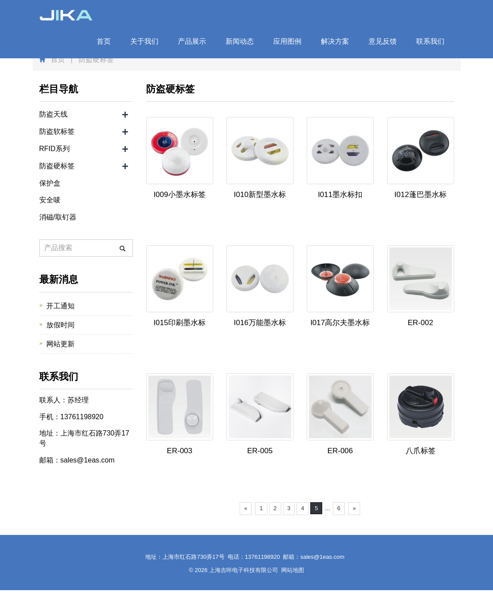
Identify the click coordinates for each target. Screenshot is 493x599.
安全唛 (49, 200)
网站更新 (60, 344)
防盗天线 (53, 114)
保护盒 (49, 183)
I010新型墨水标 (260, 194)
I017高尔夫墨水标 (340, 322)
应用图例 (287, 41)
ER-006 (340, 451)
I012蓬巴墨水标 (421, 194)
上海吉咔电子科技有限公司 (243, 570)
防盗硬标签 (57, 166)
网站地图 (292, 570)
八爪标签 (421, 451)
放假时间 (60, 325)
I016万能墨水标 (260, 322)
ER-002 (420, 322)
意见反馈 (383, 41)
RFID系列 (54, 148)
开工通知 (60, 306)
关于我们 (144, 41)
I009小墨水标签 (180, 194)
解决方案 (335, 41)
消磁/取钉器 (57, 217)
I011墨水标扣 (340, 194)
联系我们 (430, 41)
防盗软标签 (57, 131)
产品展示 (192, 41)
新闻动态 (240, 41)
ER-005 (260, 451)
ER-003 (179, 451)
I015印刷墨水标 (180, 322)
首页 (104, 41)
